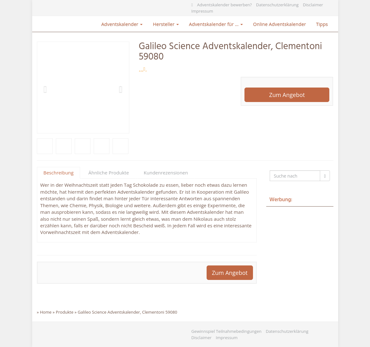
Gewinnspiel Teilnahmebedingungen (226, 331)
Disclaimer (313, 5)
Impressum (202, 11)
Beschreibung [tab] (59, 172)
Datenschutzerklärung (277, 5)
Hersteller (166, 24)
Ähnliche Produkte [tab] (108, 172)
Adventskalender (122, 24)
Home (45, 312)
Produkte (64, 312)
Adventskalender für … (216, 24)
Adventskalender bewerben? (224, 5)
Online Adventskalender (279, 24)
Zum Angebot (287, 95)
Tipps (322, 24)
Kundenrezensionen (166, 172)
